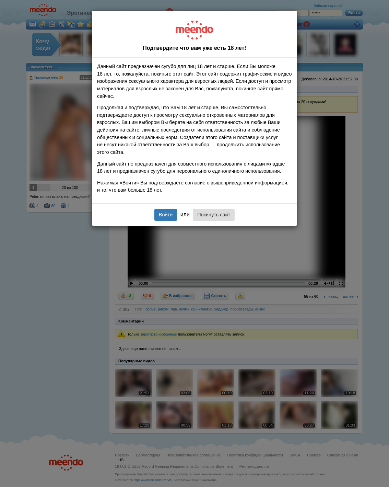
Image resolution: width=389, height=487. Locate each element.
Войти (166, 214)
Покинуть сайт (213, 214)
